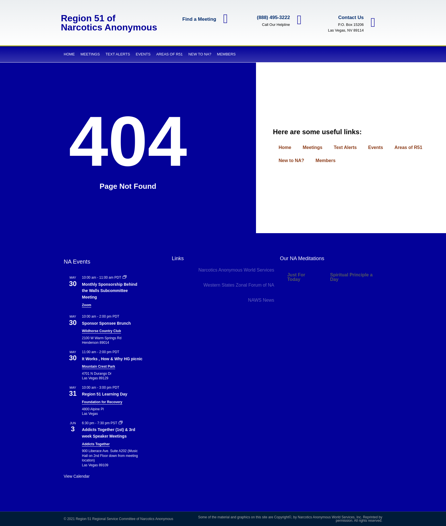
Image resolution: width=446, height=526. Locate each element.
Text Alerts (118, 54)
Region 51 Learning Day (104, 394)
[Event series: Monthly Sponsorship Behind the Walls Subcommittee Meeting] (125, 277)
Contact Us (349, 17)
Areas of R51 (169, 54)
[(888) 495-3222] (299, 20)
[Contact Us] (372, 23)
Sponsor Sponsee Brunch (106, 323)
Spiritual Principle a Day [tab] (351, 277)
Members (226, 54)
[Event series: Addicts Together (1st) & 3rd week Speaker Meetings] (121, 423)
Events (143, 54)
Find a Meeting (198, 19)
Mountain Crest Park (98, 366)
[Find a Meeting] (225, 20)
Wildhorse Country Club (101, 331)
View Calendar (77, 476)
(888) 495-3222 (271, 17)
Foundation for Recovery (102, 402)
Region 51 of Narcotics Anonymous (109, 22)
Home (69, 54)
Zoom (86, 305)
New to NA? (199, 54)
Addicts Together (96, 444)
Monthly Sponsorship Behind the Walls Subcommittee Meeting (109, 290)
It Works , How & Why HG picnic (112, 359)
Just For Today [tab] (296, 277)
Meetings (90, 54)
